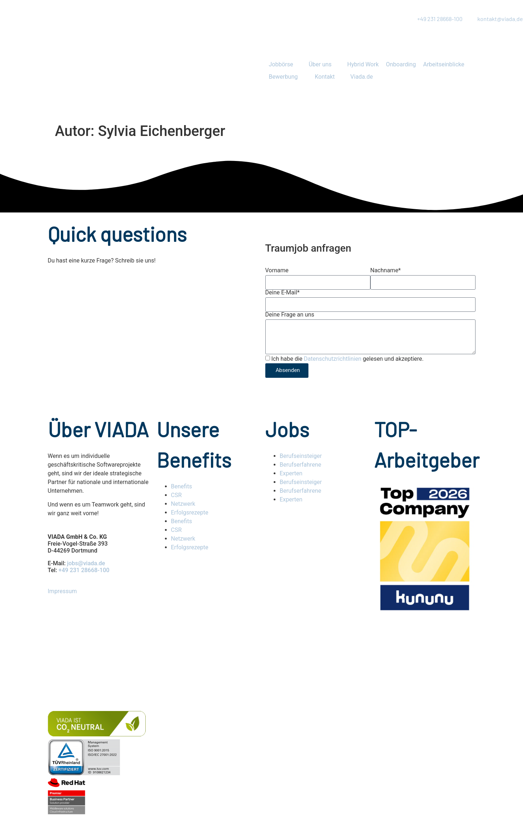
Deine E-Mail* (282, 292)
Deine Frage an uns (289, 315)
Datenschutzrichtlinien (332, 358)
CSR (176, 495)
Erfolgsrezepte (190, 512)
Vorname (277, 270)
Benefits (181, 486)
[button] (285, 64)
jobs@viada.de (86, 563)
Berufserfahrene (300, 464)
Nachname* (385, 270)
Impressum (62, 591)
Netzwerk (183, 503)
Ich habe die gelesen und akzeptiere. (347, 358)
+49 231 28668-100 (83, 570)
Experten (291, 473)
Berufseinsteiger (301, 455)
